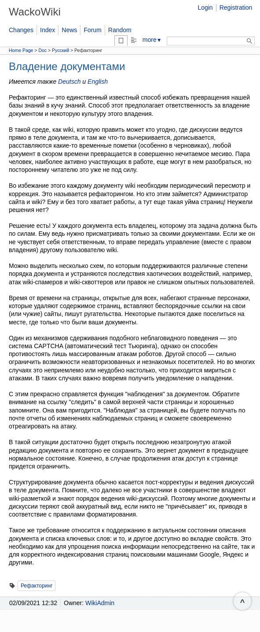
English (98, 81)
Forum (92, 29)
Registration (236, 7)
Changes (21, 29)
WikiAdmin (99, 602)
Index (47, 29)
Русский (60, 50)
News (69, 29)
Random (120, 29)
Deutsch (69, 81)
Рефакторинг (37, 586)
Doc (42, 50)
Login (205, 7)
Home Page (21, 50)
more (152, 39)
